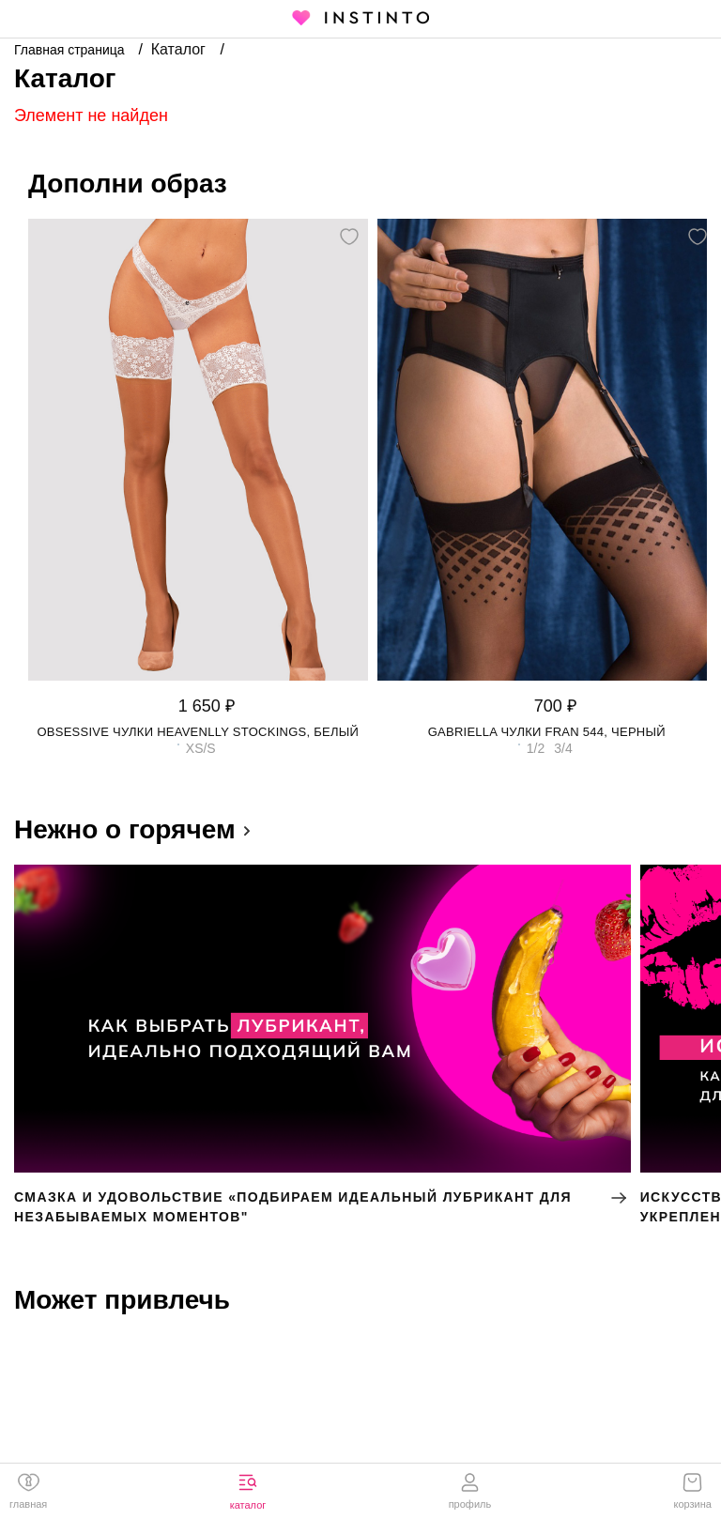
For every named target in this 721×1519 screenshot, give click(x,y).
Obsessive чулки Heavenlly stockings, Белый (198, 732)
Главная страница (71, 49)
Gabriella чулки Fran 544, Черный (547, 732)
